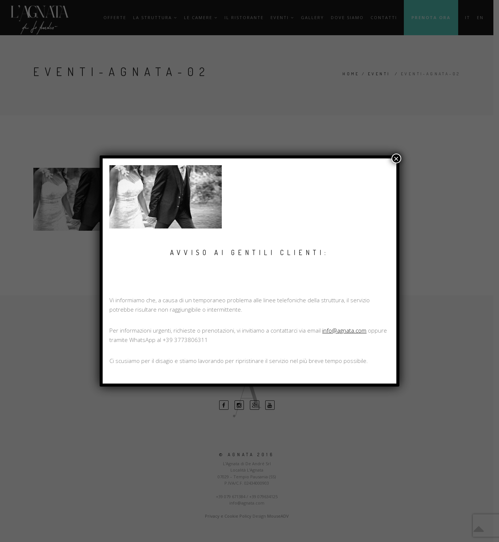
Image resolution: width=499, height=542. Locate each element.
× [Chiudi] (396, 158)
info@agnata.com (344, 330)
